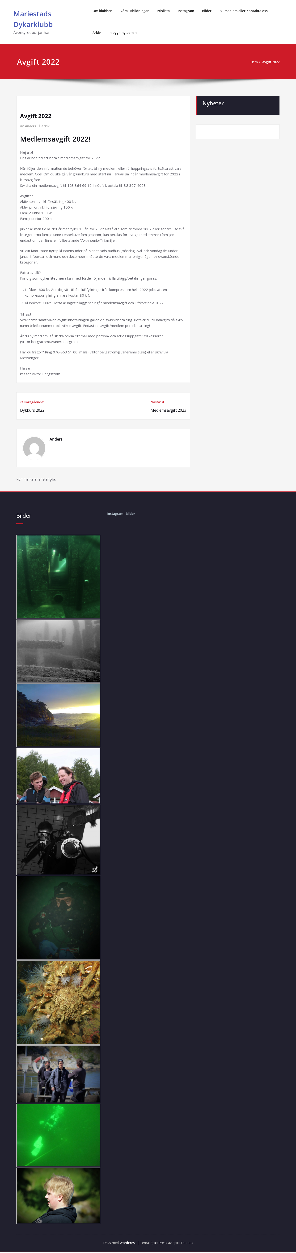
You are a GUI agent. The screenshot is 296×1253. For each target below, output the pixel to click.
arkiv (46, 126)
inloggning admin (123, 32)
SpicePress (160, 1243)
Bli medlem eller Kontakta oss (244, 11)
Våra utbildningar (134, 11)
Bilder (206, 11)
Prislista (163, 11)
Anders (31, 126)
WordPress (126, 1243)
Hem (252, 62)
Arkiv (97, 32)
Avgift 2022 (270, 62)
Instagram (186, 11)
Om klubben (102, 11)
